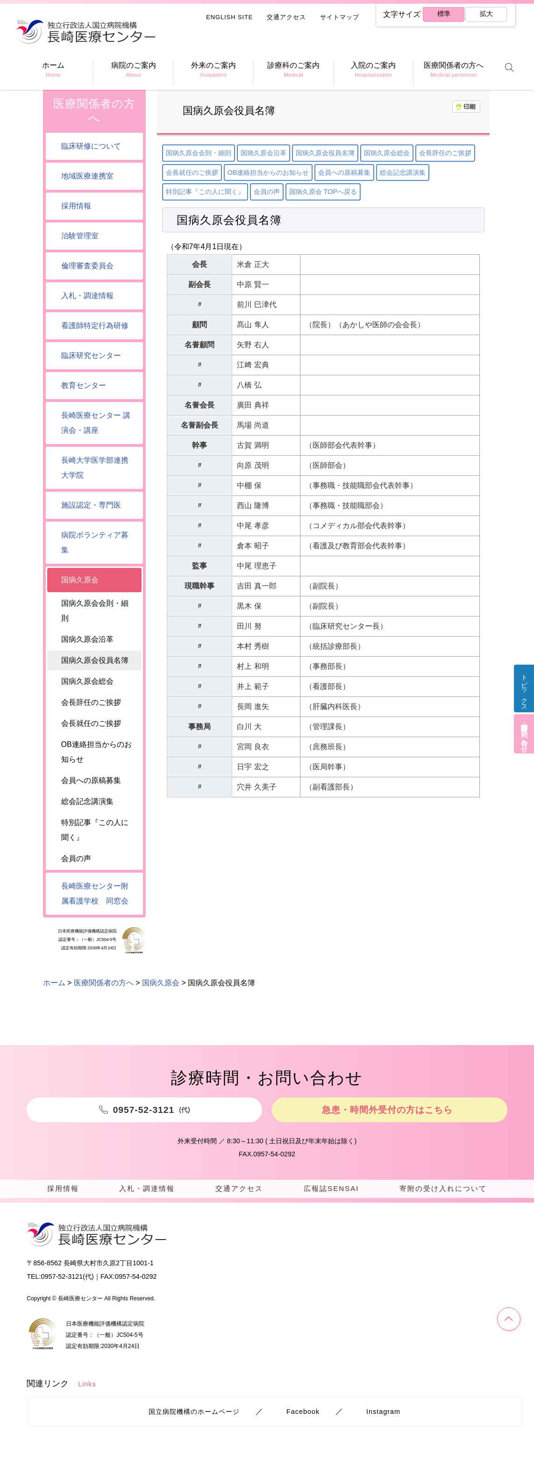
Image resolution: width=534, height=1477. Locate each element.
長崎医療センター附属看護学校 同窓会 (94, 893)
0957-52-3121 (62, 1279)
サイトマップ (339, 17)
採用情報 (76, 206)
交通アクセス (286, 17)
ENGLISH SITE (229, 17)
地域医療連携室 (87, 176)
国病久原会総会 (387, 153)
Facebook (303, 1415)
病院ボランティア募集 (94, 542)
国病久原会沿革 (263, 153)
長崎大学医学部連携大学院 (94, 467)
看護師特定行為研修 (94, 326)
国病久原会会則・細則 (198, 153)
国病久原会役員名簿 (325, 153)
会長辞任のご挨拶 (445, 153)
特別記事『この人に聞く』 (205, 191)
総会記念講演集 (403, 172)
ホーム (54, 983)
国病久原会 (80, 580)
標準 (442, 15)
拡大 (485, 15)
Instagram (383, 1415)
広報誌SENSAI (329, 1189)
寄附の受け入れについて (442, 1189)
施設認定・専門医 (91, 505)
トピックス (523, 693)
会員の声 (267, 191)
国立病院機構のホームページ (194, 1415)
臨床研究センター (91, 355)
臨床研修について (91, 146)
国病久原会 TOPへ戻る (323, 191)
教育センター (83, 385)
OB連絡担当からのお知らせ (268, 172)
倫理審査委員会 (87, 266)
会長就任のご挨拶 (192, 172)
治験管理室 (80, 236)
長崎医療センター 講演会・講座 (95, 422)
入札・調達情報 (87, 296)
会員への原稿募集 (344, 172)
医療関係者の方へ (94, 110)
